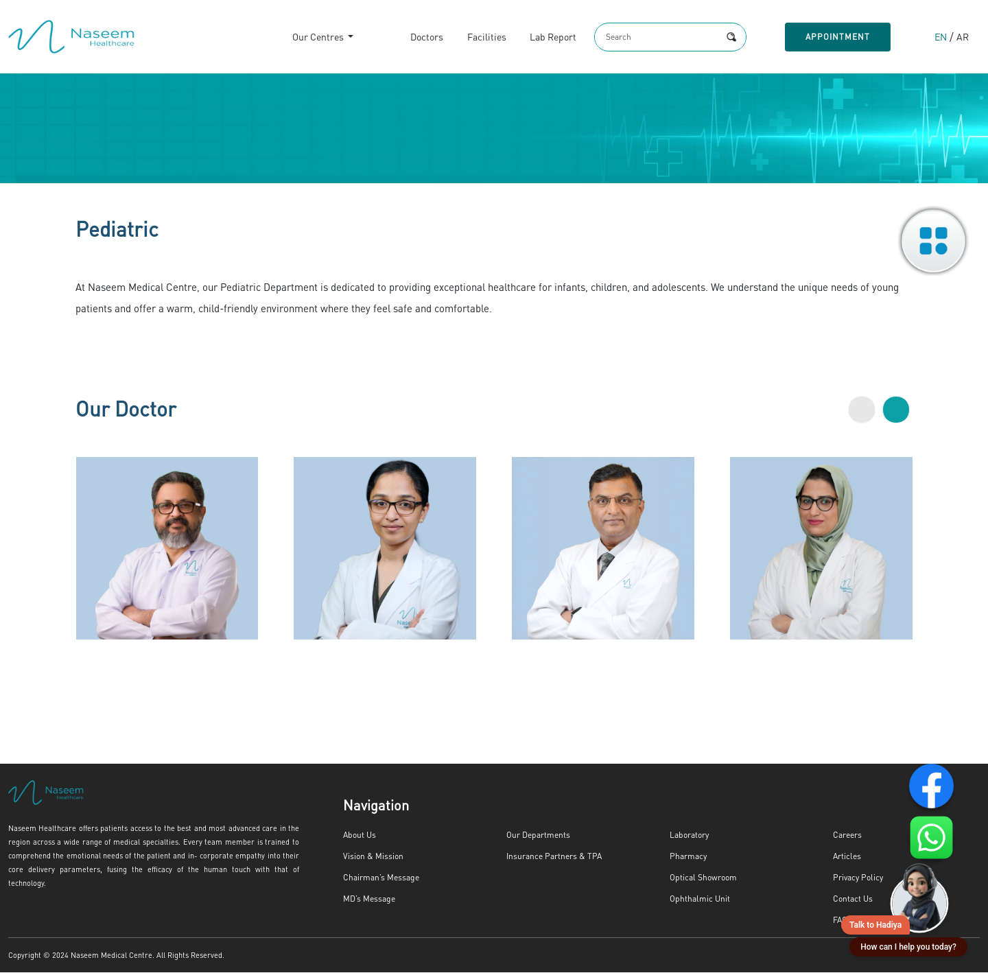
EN (940, 37)
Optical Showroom (701, 878)
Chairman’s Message (377, 878)
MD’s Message (367, 899)
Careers (845, 836)
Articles (846, 857)
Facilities (471, 37)
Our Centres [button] (304, 37)
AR (962, 37)
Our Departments (534, 836)
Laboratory (688, 836)
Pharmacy (686, 857)
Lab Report (538, 37)
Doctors (412, 37)
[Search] (645, 37)
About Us (359, 836)
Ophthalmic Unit (697, 899)
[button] (861, 410)
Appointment (834, 37)
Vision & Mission (372, 857)
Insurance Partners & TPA (549, 857)
